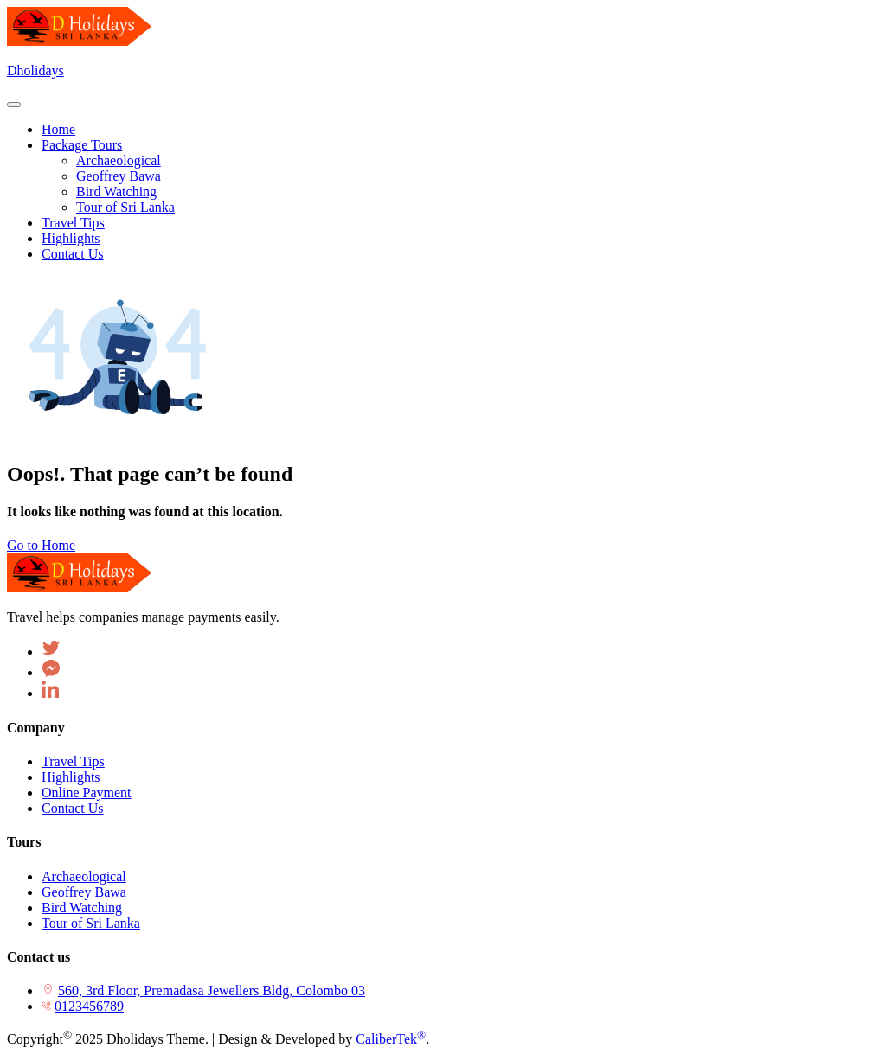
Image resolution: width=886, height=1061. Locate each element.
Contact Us (73, 808)
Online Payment (87, 792)
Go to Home (41, 545)
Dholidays (35, 70)
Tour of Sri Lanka (91, 923)
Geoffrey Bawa (84, 892)
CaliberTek (391, 1039)
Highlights (71, 777)
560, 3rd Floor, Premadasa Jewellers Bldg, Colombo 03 (211, 990)
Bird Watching (82, 907)
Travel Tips (73, 761)
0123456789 (89, 1006)
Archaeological (84, 876)
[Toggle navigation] (14, 104)
